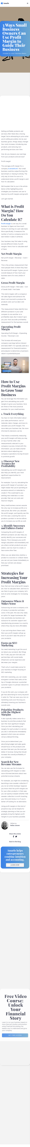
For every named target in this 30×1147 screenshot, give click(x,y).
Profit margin (6, 223)
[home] (4, 3)
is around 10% (13, 168)
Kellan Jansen (15, 825)
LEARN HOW (15, 865)
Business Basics (20, 53)
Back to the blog (15, 841)
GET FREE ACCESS (15, 1037)
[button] (27, 3)
